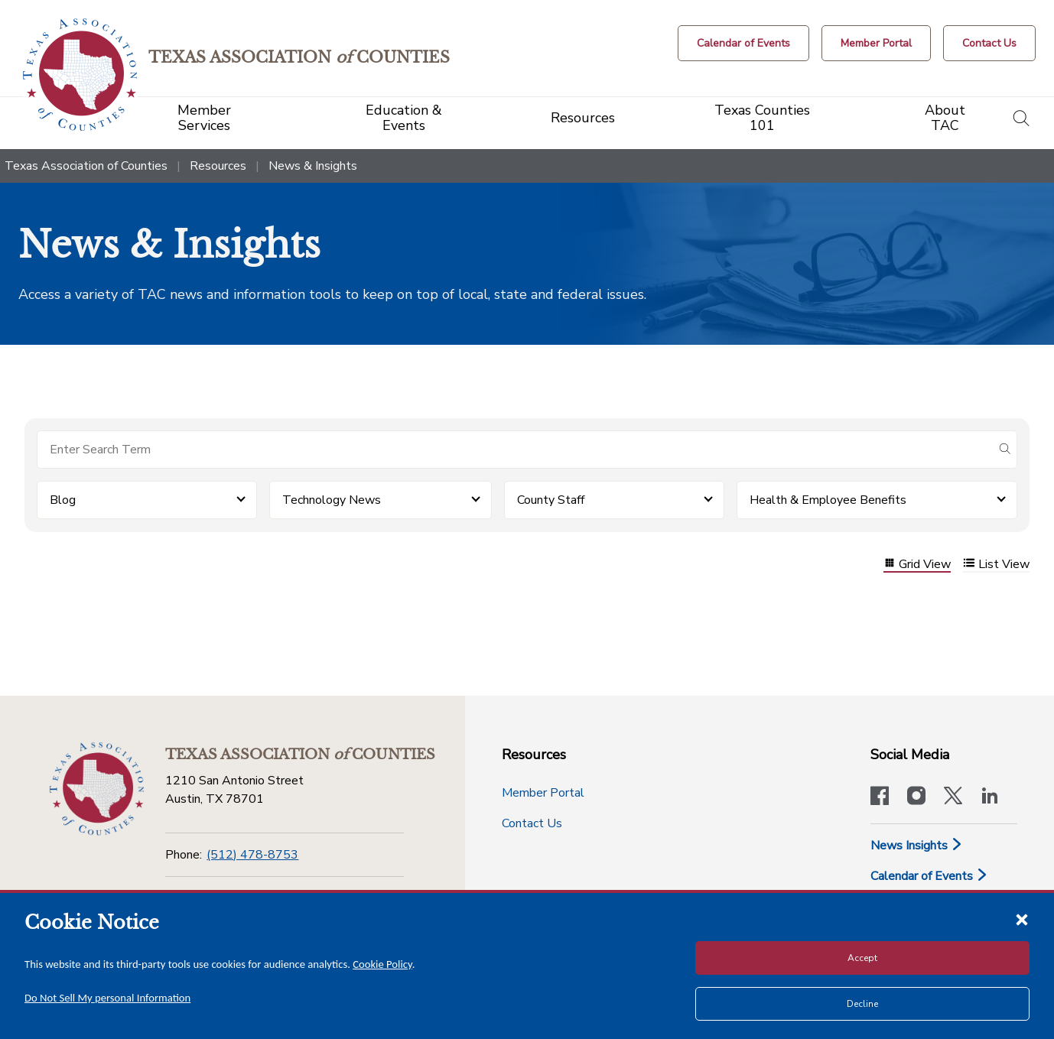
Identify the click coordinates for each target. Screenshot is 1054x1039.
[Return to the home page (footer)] (95, 787)
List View (996, 565)
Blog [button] (63, 500)
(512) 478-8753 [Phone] (252, 854)
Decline (862, 1004)
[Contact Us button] (989, 43)
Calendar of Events (929, 876)
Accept (862, 958)
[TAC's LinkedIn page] (990, 797)
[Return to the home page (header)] (85, 74)
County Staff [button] (550, 500)
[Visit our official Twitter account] (953, 797)
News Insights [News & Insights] (916, 845)
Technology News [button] (331, 500)
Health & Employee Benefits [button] (828, 500)
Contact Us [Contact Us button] (532, 823)
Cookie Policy (382, 964)
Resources (218, 165)
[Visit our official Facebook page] (879, 797)
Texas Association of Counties (86, 165)
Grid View (917, 565)
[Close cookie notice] (1022, 919)
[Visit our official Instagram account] (916, 797)
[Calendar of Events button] (743, 43)
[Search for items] (514, 449)
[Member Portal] (876, 43)
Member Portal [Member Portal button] (543, 792)
